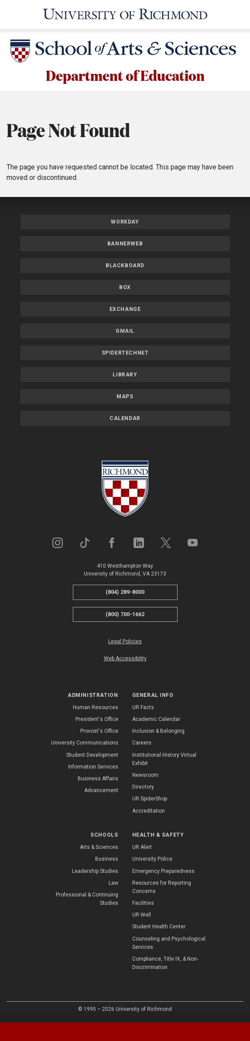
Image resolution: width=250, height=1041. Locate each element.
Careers (141, 743)
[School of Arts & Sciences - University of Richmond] (125, 52)
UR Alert (142, 847)
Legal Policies (125, 641)
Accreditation (148, 811)
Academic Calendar (156, 719)
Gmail (125, 331)
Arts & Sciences (99, 847)
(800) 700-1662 (125, 614)
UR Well (141, 915)
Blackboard (125, 265)
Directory (143, 787)
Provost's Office (99, 731)
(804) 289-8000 (125, 592)
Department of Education (125, 75)
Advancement (101, 790)
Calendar (125, 418)
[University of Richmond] (125, 14)
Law (113, 883)
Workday (125, 222)
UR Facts (143, 707)
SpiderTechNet (125, 353)
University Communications (84, 743)
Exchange (125, 309)
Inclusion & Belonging (158, 731)
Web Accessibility (125, 658)
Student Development (92, 755)
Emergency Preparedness (163, 871)
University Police (152, 859)
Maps (124, 396)
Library (125, 375)
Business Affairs (98, 779)
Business (106, 859)
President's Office (96, 719)
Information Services (93, 767)
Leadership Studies (95, 871)
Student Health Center (158, 927)
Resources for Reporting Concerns (161, 887)
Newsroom (145, 775)
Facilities (143, 903)
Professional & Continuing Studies (87, 899)
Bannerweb (125, 244)
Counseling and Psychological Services (168, 943)
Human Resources (95, 707)
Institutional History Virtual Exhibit (164, 759)
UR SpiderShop (149, 799)
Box (125, 287)
